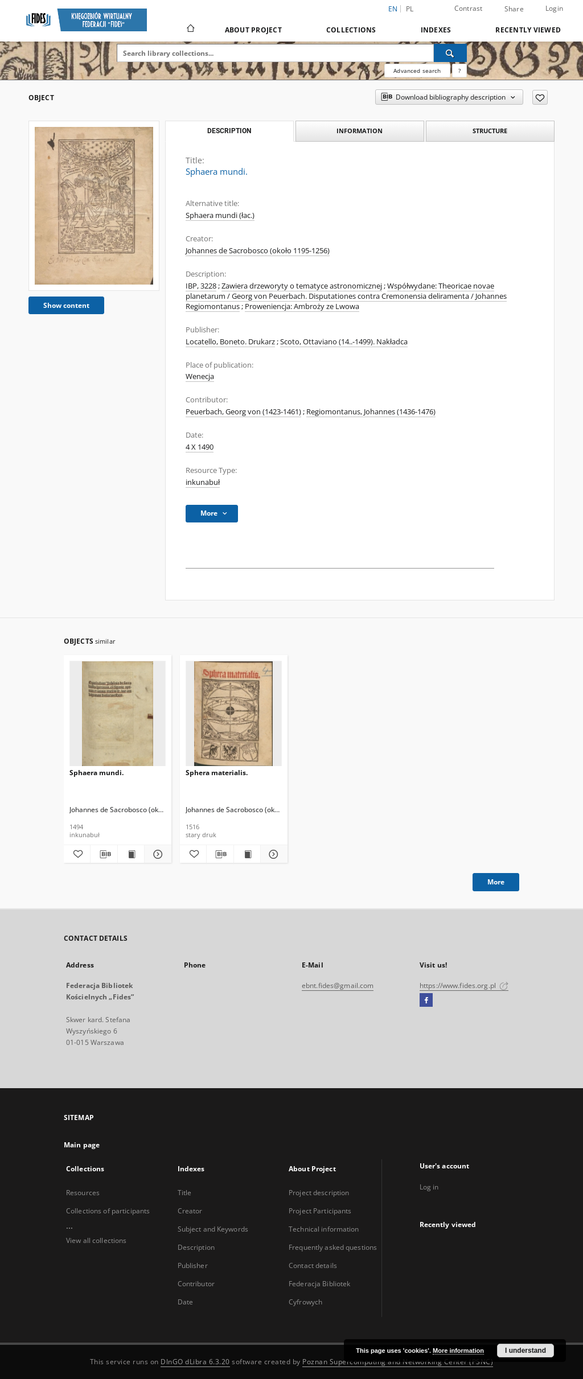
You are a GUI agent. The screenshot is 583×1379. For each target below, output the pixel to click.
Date (185, 1302)
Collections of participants (108, 1211)
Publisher (193, 1265)
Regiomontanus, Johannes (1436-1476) (371, 412)
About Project (253, 30)
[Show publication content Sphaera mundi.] (131, 854)
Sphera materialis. (217, 772)
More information (458, 1350)
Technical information (324, 1229)
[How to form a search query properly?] (459, 70)
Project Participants (320, 1211)
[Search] (450, 53)
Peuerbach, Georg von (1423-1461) (243, 412)
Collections (351, 30)
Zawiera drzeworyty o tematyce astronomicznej (301, 286)
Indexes (436, 30)
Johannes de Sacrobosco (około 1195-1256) (258, 251)
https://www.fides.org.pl (464, 985)
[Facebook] (426, 1000)
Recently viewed (528, 30)
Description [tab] (229, 131)
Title (185, 1192)
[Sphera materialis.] (233, 714)
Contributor (196, 1284)
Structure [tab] (490, 130)
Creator (190, 1211)
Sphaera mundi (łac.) (220, 215)
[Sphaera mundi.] (94, 205)
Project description (319, 1192)
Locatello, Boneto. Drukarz (230, 342)
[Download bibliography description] (104, 854)
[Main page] (190, 29)
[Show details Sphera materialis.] (272, 854)
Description (196, 1247)
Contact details (313, 1265)
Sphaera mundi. (96, 772)
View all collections (96, 1240)
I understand (525, 1351)
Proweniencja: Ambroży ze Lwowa (302, 306)
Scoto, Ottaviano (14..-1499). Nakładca (344, 342)
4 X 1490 (200, 447)
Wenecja (200, 376)
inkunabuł (203, 482)
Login (554, 8)
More (495, 882)
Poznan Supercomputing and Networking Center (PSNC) (397, 1361)
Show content (66, 305)
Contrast (468, 8)
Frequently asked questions (333, 1247)
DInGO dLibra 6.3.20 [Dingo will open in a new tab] (195, 1361)
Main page (82, 1145)
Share (514, 9)
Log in (429, 1187)
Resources (83, 1192)
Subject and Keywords (213, 1229)
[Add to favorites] (540, 97)
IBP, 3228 (201, 286)
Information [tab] (359, 130)
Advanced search (417, 71)
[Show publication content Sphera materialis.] (247, 854)
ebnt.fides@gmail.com (337, 985)
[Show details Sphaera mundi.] (156, 854)
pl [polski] (410, 9)
